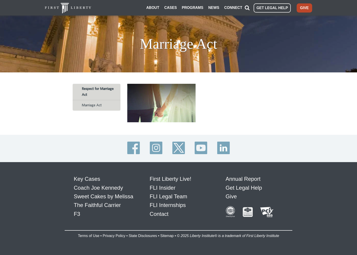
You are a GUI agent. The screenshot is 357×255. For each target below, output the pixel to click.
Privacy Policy (114, 236)
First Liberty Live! (170, 179)
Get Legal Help (244, 188)
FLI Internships (168, 205)
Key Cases (87, 179)
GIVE (304, 8)
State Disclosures (143, 236)
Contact (159, 214)
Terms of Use (88, 236)
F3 (77, 214)
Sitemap (167, 236)
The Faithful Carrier (97, 205)
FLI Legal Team (168, 196)
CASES (170, 8)
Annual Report (243, 179)
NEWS (213, 8)
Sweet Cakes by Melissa (103, 196)
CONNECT (233, 8)
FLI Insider (162, 188)
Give (231, 196)
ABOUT (152, 8)
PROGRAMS (192, 8)
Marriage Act (92, 105)
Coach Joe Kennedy (98, 188)
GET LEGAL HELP (272, 8)
